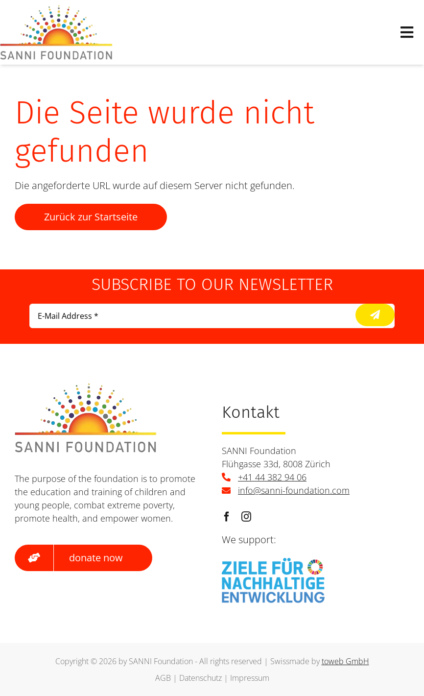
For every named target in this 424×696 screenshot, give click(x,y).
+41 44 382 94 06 (272, 477)
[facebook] (227, 517)
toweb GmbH (345, 661)
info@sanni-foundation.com (294, 490)
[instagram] (246, 517)
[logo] (56, 9)
